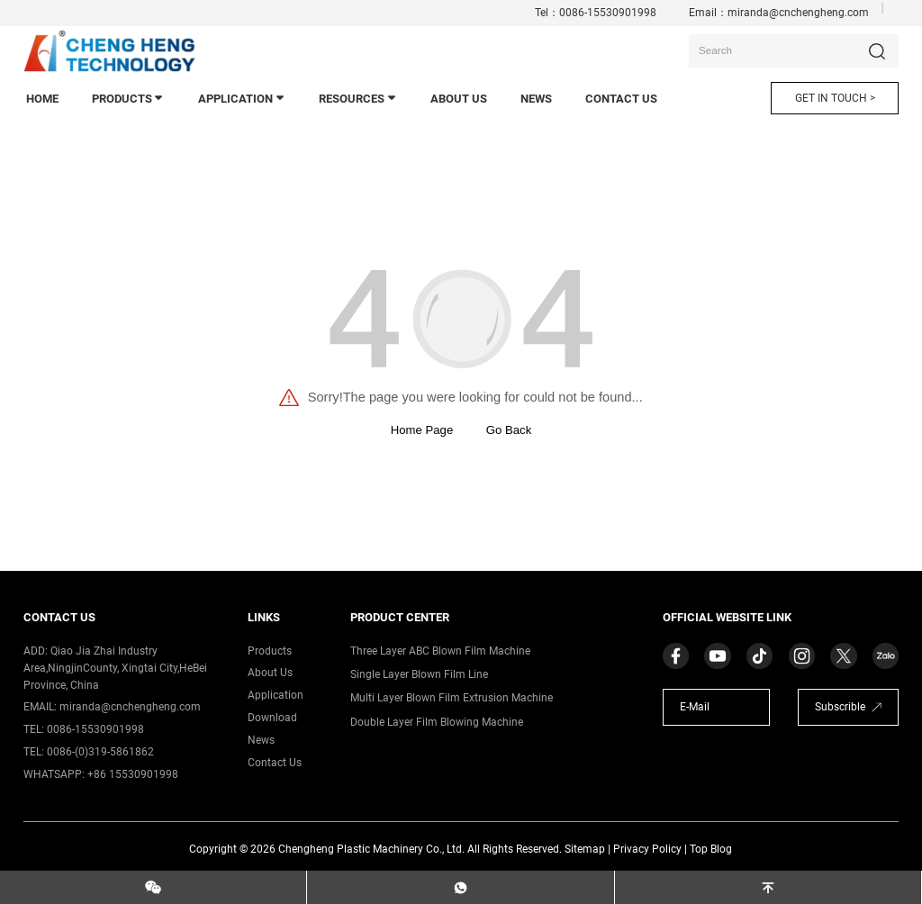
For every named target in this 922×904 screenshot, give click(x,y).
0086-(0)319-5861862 (100, 752)
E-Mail (695, 707)
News (261, 740)
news (536, 98)
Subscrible (840, 707)
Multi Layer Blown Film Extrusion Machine (451, 698)
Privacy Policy (647, 849)
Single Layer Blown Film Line (419, 674)
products (129, 98)
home (42, 98)
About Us (458, 98)
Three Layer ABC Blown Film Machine (440, 651)
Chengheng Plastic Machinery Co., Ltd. (371, 849)
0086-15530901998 (607, 12)
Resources (358, 98)
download (272, 717)
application (242, 98)
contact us (621, 98)
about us (270, 672)
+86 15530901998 (132, 774)
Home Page (422, 430)
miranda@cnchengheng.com (798, 12)
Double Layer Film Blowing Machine (436, 722)
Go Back (508, 430)
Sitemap (585, 849)
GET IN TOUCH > (835, 98)
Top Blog (711, 849)
